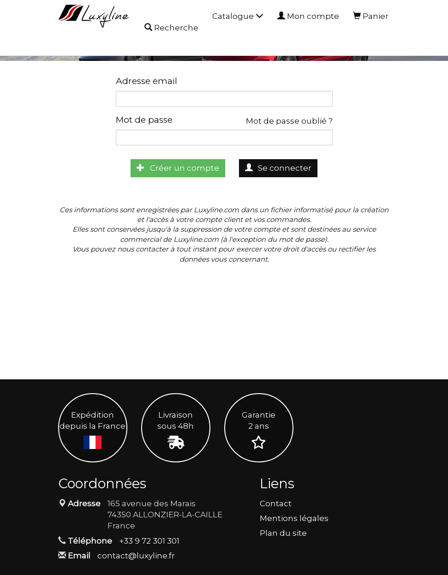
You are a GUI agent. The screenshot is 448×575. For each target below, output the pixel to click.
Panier (370, 16)
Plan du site (283, 533)
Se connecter (278, 168)
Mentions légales (294, 518)
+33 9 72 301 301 (149, 540)
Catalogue (237, 16)
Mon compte (308, 16)
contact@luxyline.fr (136, 555)
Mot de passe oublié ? (289, 121)
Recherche (171, 28)
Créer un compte (178, 168)
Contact (276, 503)
